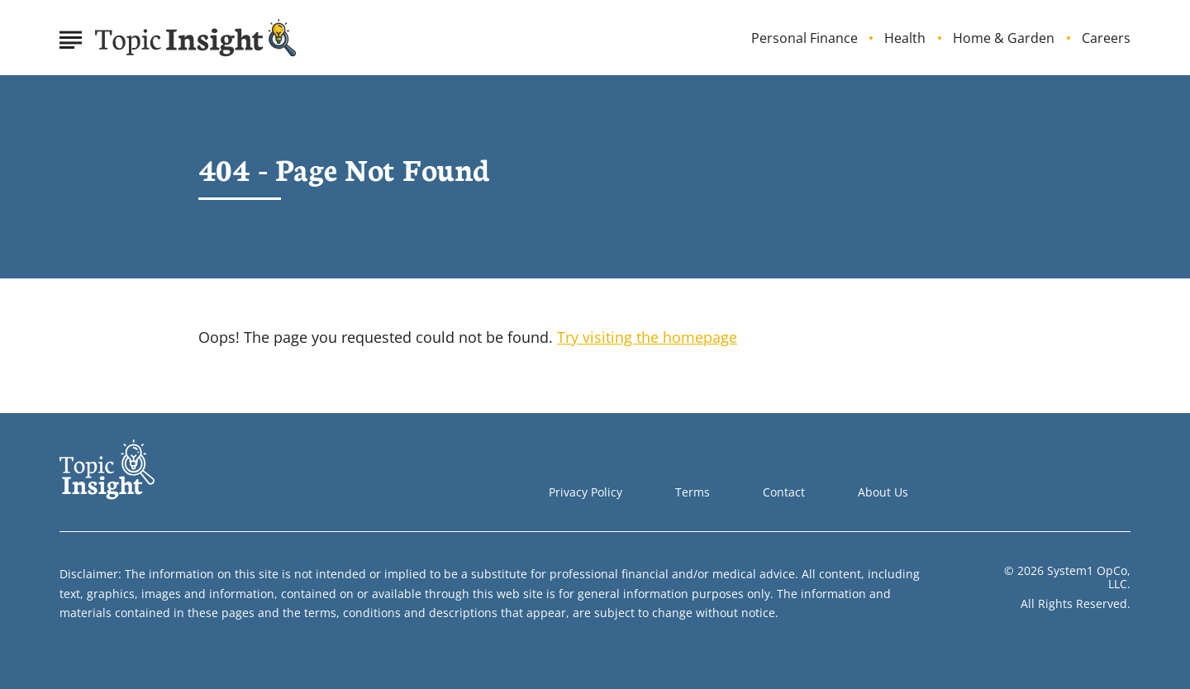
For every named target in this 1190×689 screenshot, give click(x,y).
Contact (784, 492)
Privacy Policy (585, 492)
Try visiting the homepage (647, 337)
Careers (1106, 38)
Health (905, 38)
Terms (692, 492)
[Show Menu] (71, 36)
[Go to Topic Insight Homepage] (196, 38)
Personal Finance (804, 38)
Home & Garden (1003, 38)
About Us (883, 492)
